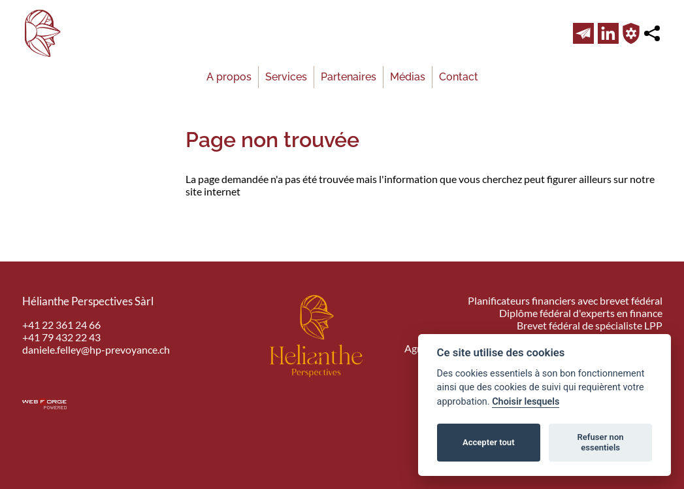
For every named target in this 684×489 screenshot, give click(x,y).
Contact (458, 77)
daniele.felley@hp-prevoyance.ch (96, 349)
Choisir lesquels (525, 401)
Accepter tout (489, 442)
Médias (407, 77)
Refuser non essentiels (600, 442)
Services (286, 77)
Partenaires (348, 77)
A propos (229, 77)
